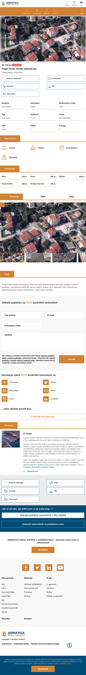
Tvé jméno (10, 330)
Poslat (71, 374)
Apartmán (6, 613)
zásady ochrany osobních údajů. (23, 376)
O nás (49, 594)
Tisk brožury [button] (20, 109)
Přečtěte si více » (65, 663)
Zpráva (8, 350)
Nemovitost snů (31, 605)
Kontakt (55, 13)
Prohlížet (43, 566)
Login (67, 5)
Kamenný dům (8, 609)
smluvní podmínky (15, 373)
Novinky (6, 636)
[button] (27, 69)
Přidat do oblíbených (20, 93)
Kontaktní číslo (12, 341)
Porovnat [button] (20, 101)
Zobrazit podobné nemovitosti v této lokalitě (43, 531)
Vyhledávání (26, 13)
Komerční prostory (10, 621)
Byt (3, 617)
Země (4, 629)
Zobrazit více (32, 487)
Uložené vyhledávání (33, 600)
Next (84, 243)
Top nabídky (37, 13)
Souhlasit (43, 669)
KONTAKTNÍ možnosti (43, 432)
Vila (3, 600)
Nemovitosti (8, 594)
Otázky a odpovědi (55, 613)
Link (65, 101)
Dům (4, 605)
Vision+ (74, 5)
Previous (2, 243)
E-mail (50, 330)
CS (81, 5)
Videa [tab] (42, 212)
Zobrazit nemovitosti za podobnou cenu (43, 540)
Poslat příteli (65, 93)
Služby (49, 609)
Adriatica (50, 605)
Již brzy (27, 613)
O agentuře (51, 600)
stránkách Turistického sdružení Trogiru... (39, 482)
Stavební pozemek (10, 625)
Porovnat (28, 609)
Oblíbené (47, 13)
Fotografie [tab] (14, 212)
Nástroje (28, 594)
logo (10, 3)
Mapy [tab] (71, 212)
